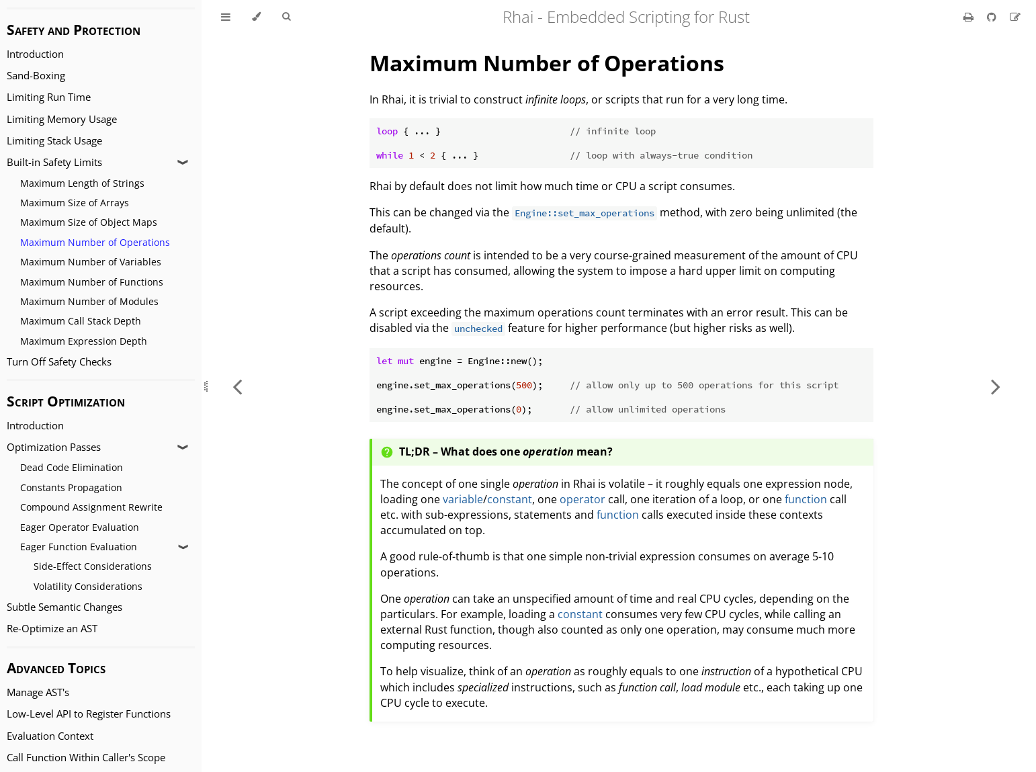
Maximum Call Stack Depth (80, 320)
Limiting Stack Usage (54, 141)
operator (582, 499)
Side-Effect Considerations (93, 566)
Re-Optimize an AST (52, 628)
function (806, 499)
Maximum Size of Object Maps (88, 222)
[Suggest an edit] (1015, 16)
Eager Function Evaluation (78, 546)
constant (509, 499)
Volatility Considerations (88, 586)
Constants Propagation (71, 487)
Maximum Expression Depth (83, 341)
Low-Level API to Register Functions (89, 714)
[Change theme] (256, 17)
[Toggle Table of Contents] (225, 17)
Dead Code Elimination (71, 467)
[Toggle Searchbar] (286, 17)
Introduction (35, 54)
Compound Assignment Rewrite (91, 507)
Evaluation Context (50, 736)
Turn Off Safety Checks (59, 362)
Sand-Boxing (36, 76)
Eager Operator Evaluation (79, 527)
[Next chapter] (995, 386)
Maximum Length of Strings (82, 183)
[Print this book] (970, 16)
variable (463, 499)
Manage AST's (38, 692)
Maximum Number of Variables (90, 261)
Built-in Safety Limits (54, 162)
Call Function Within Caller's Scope (86, 757)
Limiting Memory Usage (62, 119)
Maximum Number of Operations (95, 242)
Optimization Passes (54, 447)
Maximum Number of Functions (91, 281)
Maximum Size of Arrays (74, 202)
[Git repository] (993, 16)
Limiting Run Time (49, 97)
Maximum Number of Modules (89, 301)
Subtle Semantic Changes (64, 607)
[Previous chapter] (237, 386)
